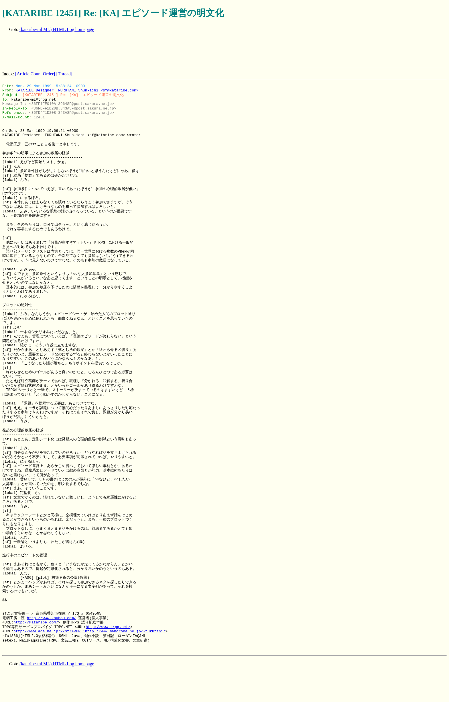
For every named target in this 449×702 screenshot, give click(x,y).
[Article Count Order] (35, 73)
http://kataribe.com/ (35, 622)
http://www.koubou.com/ (51, 618)
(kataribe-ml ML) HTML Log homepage (56, 29)
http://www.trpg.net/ (108, 626)
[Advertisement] (106, 50)
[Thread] (64, 73)
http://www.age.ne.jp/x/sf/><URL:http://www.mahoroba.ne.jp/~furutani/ (89, 631)
